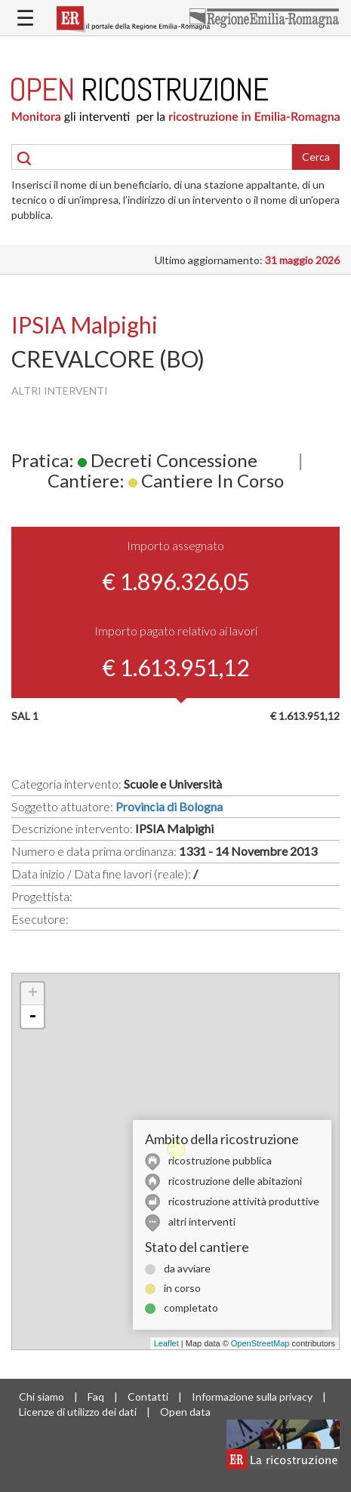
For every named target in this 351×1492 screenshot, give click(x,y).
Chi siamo (41, 1396)
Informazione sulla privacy (252, 1396)
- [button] (32, 1016)
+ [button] (33, 994)
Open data (185, 1411)
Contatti (148, 1396)
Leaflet (166, 1343)
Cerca (316, 156)
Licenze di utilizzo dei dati (78, 1411)
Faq (96, 1396)
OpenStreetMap (260, 1343)
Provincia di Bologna (169, 806)
